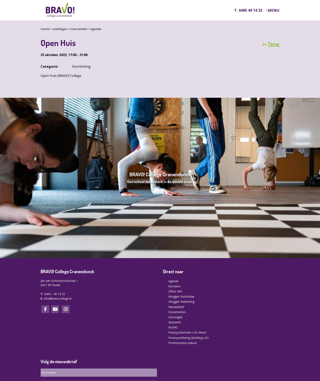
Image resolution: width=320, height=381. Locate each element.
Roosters (174, 286)
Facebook (45, 309)
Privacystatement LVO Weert (187, 332)
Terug (273, 44)
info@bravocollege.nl (57, 298)
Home (45, 29)
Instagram (66, 309)
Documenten (177, 312)
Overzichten (78, 29)
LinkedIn (55, 309)
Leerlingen (59, 29)
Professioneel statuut (182, 343)
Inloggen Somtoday (181, 296)
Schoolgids (175, 317)
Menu (273, 10)
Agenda (95, 29)
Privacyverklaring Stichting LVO (188, 338)
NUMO (173, 327)
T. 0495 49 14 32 (248, 10)
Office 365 (175, 291)
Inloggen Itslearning (181, 301)
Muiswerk (174, 322)
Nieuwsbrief (176, 307)
